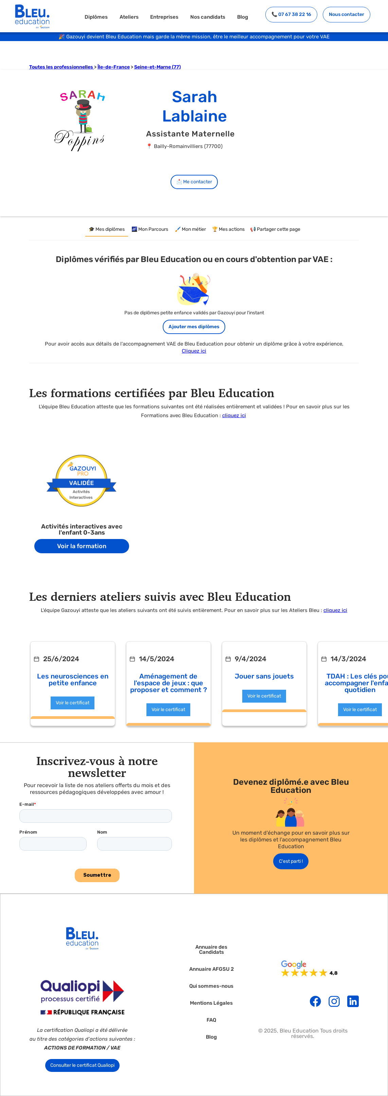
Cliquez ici (194, 351)
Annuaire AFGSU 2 (211, 969)
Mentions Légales (211, 1003)
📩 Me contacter (194, 182)
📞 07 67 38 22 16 (291, 14)
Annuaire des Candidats (211, 950)
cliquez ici (234, 415)
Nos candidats (207, 17)
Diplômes (96, 17)
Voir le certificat (72, 703)
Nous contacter (346, 14)
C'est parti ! (291, 861)
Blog (242, 17)
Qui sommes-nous (211, 986)
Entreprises (164, 17)
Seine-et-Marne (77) (157, 67)
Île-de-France (114, 67)
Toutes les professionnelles (61, 67)
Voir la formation (81, 546)
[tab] (106, 230)
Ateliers (129, 17)
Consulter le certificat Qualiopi (82, 1065)
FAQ (211, 1020)
